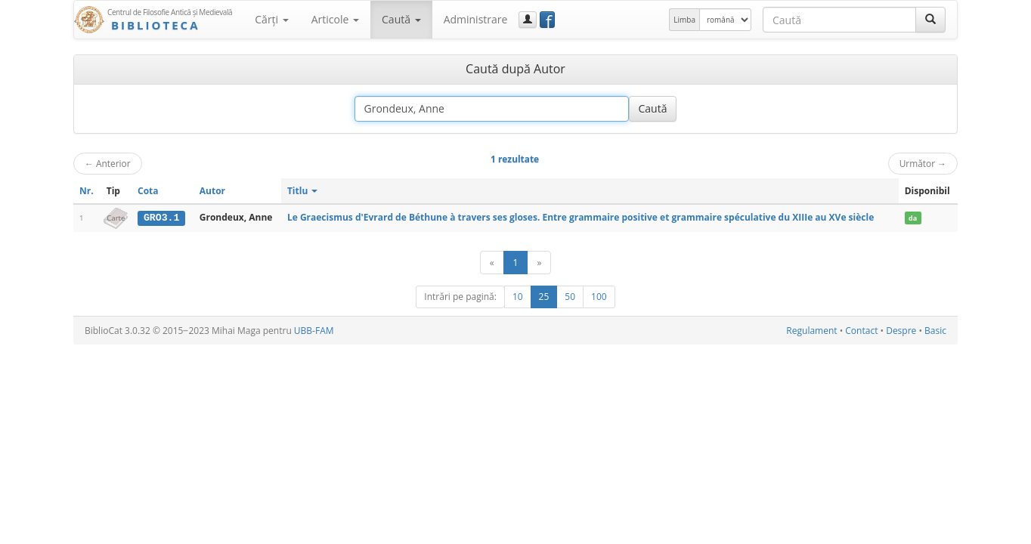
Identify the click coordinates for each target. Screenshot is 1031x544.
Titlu (302, 190)
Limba (684, 19)
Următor (922, 163)
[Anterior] (492, 262)
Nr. (86, 190)
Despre (901, 330)
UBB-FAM (314, 330)
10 (517, 296)
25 (544, 296)
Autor (212, 190)
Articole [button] (335, 19)
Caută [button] (401, 19)
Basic (935, 330)
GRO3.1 (161, 217)
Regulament (811, 330)
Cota (148, 190)
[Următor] (539, 262)
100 (599, 296)
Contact (861, 330)
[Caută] (930, 19)
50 (570, 296)
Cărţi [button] (271, 19)
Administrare (476, 19)
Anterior (108, 163)
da (913, 218)
